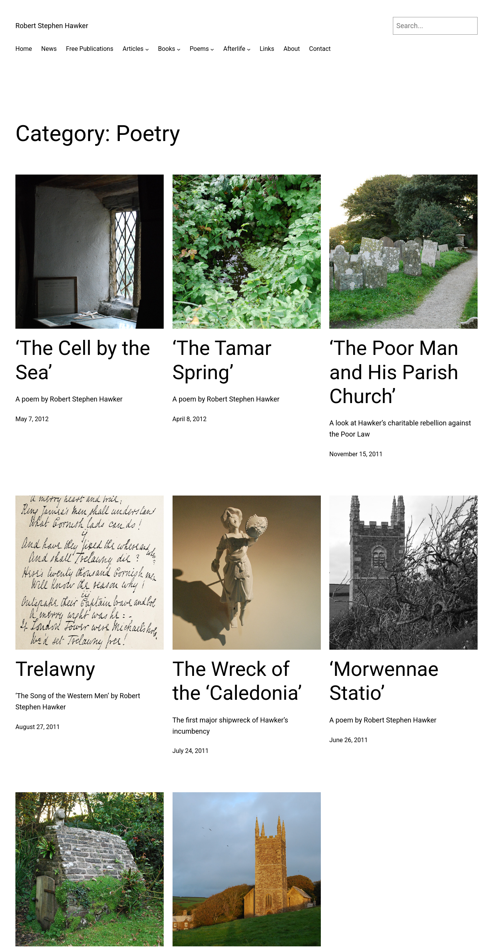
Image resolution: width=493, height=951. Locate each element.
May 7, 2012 (32, 419)
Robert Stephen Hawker (51, 26)
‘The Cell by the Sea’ (82, 360)
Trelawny (55, 669)
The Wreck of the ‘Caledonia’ (237, 681)
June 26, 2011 (348, 740)
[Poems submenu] (212, 49)
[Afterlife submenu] (249, 49)
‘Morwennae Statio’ (383, 681)
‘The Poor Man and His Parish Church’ (393, 372)
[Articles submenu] (147, 49)
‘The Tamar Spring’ (222, 360)
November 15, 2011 (356, 454)
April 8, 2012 (190, 419)
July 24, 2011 (191, 750)
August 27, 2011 (37, 727)
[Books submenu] (179, 49)
